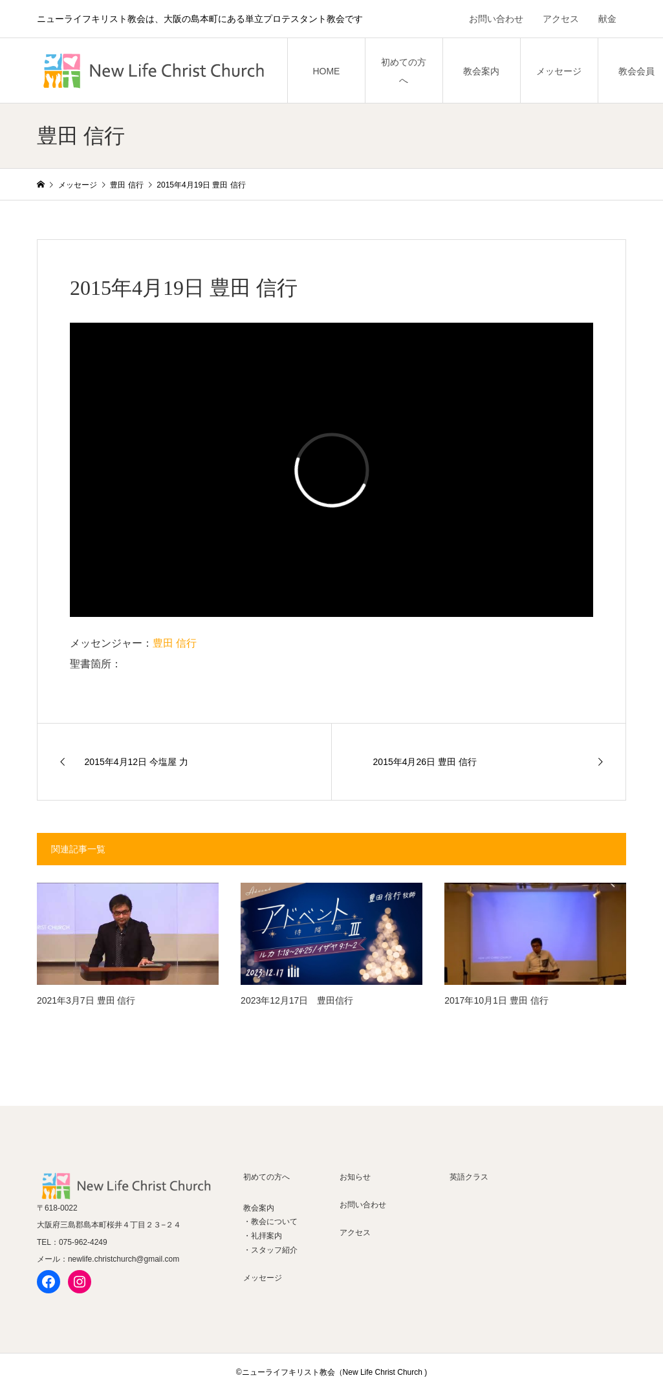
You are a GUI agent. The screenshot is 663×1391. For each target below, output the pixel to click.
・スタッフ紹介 (270, 1250)
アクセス (561, 19)
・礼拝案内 (262, 1235)
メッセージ (558, 71)
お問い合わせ (496, 19)
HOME (326, 71)
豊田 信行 (175, 643)
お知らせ (355, 1176)
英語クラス (469, 1176)
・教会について (270, 1221)
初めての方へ (403, 71)
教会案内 (481, 71)
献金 (607, 19)
